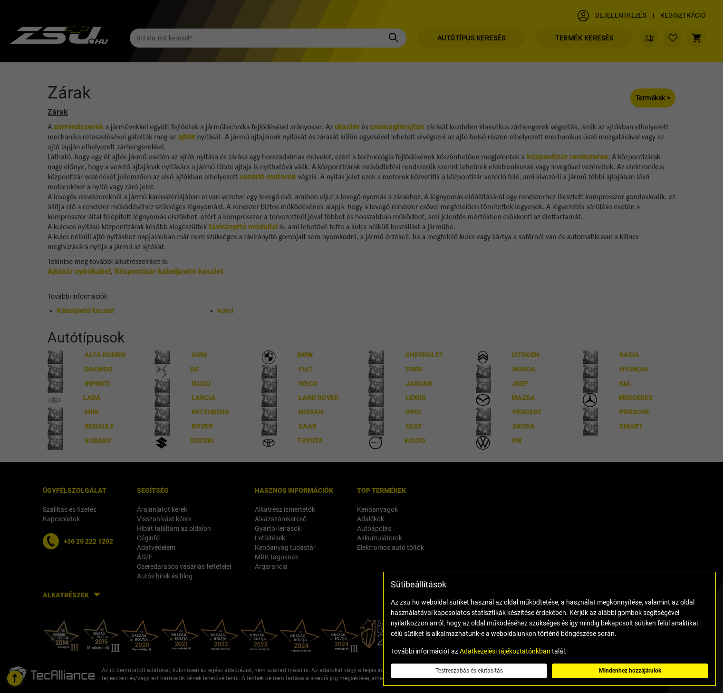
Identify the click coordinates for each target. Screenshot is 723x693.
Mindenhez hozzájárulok (630, 670)
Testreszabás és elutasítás (469, 670)
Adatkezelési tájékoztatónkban (505, 651)
